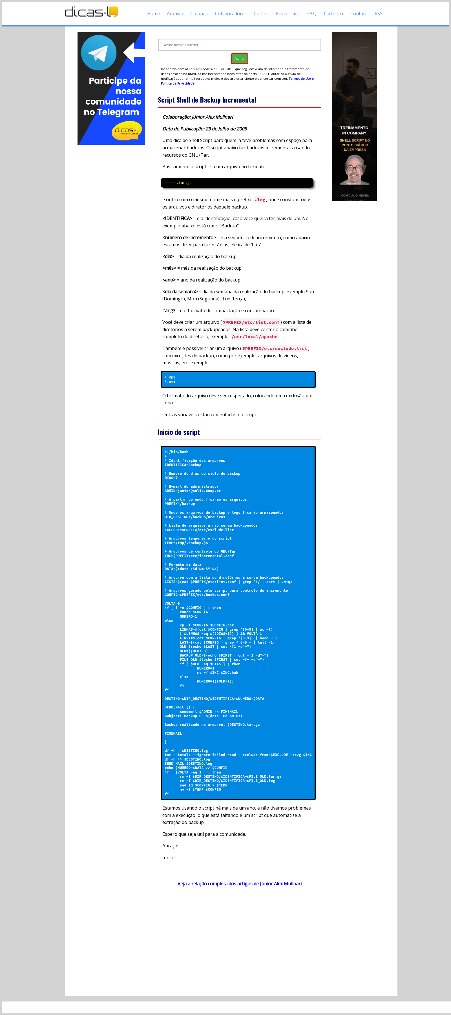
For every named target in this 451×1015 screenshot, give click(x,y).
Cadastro (333, 13)
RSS (379, 13)
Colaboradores (231, 13)
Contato (359, 13)
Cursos (261, 13)
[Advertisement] (111, 230)
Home (153, 13)
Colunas (199, 13)
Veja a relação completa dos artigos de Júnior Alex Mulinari (240, 884)
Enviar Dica (287, 13)
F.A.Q (311, 13)
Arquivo (175, 13)
